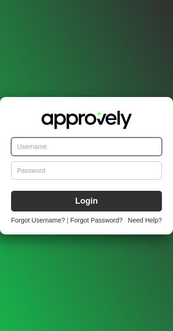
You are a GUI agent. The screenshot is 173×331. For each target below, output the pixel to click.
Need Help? (145, 220)
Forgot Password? (96, 220)
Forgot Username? (38, 220)
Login (86, 200)
